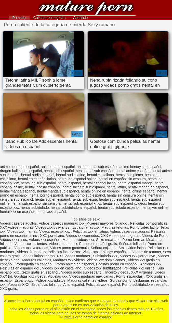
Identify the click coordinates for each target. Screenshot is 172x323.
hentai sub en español (52, 199)
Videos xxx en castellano (62, 268)
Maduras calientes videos (87, 280)
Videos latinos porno (38, 256)
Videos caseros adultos (18, 223)
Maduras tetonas (114, 227)
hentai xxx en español (17, 212)
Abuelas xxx (57, 276)
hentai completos (129, 175)
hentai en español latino (37, 179)
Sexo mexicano (108, 240)
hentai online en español (100, 191)
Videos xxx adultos (50, 280)
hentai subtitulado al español (73, 207)
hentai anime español (132, 171)
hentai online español (138, 191)
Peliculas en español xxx (20, 268)
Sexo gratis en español (40, 272)
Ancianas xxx (150, 264)
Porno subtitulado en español (145, 284)
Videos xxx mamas (22, 231)
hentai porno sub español (85, 195)
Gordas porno (120, 280)
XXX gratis (8, 289)
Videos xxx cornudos (82, 236)
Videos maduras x (63, 244)
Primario (19, 18)
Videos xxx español (44, 240)
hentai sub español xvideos (124, 203)
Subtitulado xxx (105, 256)
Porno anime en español (74, 264)
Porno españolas (130, 276)
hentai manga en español (148, 187)
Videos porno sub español (82, 272)
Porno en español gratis (98, 244)
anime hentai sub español (97, 167)
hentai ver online (154, 207)
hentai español (69, 183)
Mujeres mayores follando (107, 223)
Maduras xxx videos (69, 260)
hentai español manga (135, 183)
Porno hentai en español (86, 8)
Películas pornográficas (148, 223)
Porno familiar (133, 240)
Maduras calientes (36, 260)
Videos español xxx (55, 231)
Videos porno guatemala (69, 248)
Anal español (73, 284)
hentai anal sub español (94, 171)
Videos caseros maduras (129, 231)
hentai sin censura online (127, 195)
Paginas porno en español (117, 264)
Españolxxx (24, 280)
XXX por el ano (52, 236)
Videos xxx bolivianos (52, 227)
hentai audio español (37, 175)
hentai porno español (46, 195)
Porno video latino (144, 227)
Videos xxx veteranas (31, 248)
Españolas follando (46, 284)
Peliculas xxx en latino (90, 231)
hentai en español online (77, 179)
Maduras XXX (18, 284)
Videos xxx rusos (13, 240)
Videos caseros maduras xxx (61, 223)
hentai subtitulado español (119, 207)
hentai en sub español (38, 183)
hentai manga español (17, 191)
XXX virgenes (142, 272)
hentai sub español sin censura (36, 203)
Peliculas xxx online (139, 268)
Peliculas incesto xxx (64, 252)
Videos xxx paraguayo (138, 256)
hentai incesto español (42, 187)
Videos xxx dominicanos (106, 260)
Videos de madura (31, 252)
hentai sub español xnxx (82, 203)
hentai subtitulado (35, 207)
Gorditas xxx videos (30, 276)
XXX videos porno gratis (120, 236)
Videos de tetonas (146, 252)
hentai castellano (100, 175)
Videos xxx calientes (31, 244)
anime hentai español (58, 167)
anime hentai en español (19, 167)
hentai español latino (99, 183)
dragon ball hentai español (21, 171)
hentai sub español (114, 199)
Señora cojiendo (103, 248)
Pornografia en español (35, 264)
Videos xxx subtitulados (103, 268)
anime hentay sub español (140, 167)
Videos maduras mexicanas (91, 276)
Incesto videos (117, 272)
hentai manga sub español (58, 191)
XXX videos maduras (16, 227)
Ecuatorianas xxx (86, 227)
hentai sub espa (84, 199)
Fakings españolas (115, 252)
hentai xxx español (51, 212)
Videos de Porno (155, 236)
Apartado (80, 18)
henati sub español (59, 171)
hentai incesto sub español (83, 187)
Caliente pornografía (49, 18)
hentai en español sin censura (122, 179)
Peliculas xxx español (103, 284)
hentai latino (116, 187)
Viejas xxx (91, 252)
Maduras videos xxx (78, 240)
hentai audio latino (70, 175)
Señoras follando (132, 244)
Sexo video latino (132, 248)
